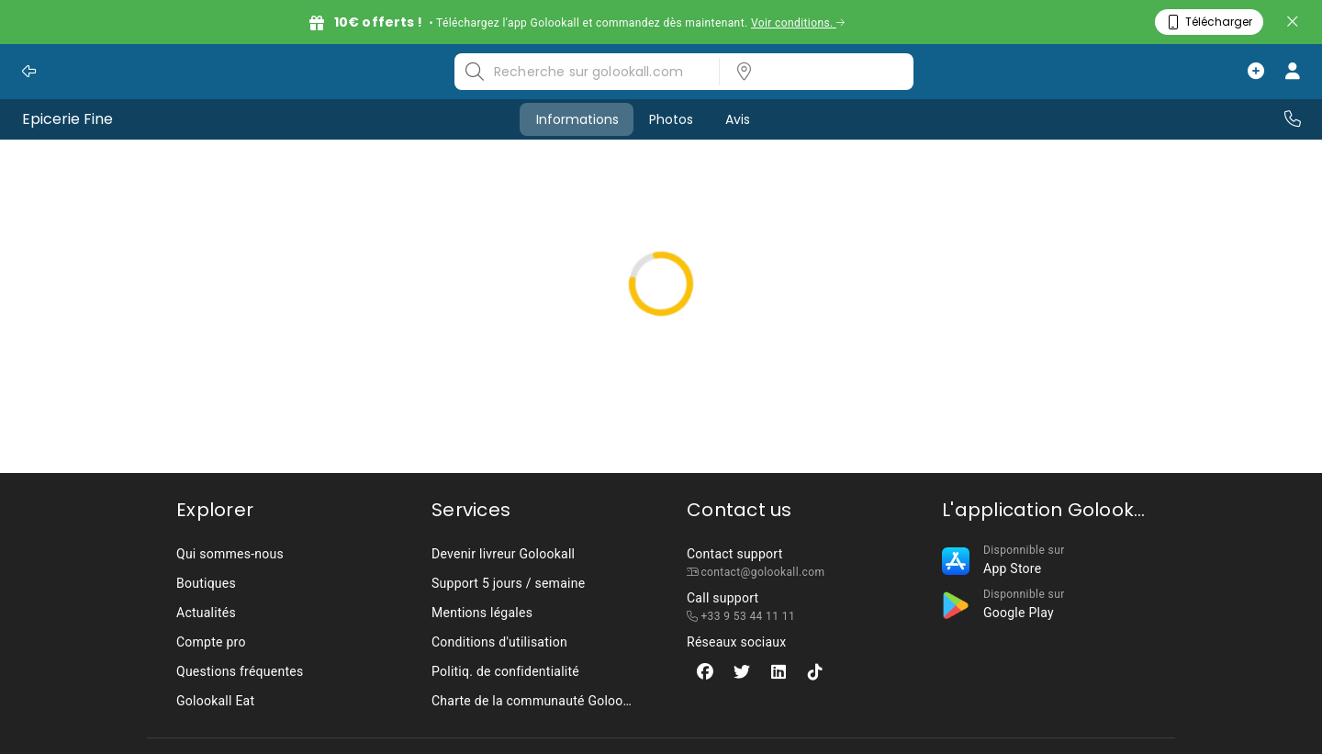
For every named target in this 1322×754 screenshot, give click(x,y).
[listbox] (810, 71)
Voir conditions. (798, 23)
